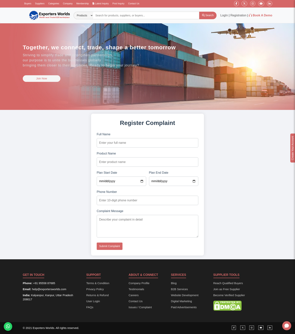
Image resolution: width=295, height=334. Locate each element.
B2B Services (179, 289)
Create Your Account (292, 148)
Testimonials (136, 289)
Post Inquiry (118, 3)
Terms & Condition (97, 283)
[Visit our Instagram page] (251, 328)
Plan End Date (158, 172)
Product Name (106, 153)
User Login (93, 301)
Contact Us (133, 3)
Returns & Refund (97, 295)
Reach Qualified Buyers (228, 283)
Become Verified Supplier (229, 295)
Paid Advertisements (184, 307)
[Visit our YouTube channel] (260, 328)
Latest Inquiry (101, 3)
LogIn (224, 15)
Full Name (103, 134)
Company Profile (139, 283)
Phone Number (107, 191)
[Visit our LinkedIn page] (270, 328)
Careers (134, 295)
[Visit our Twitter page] (242, 328)
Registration (238, 15)
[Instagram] (252, 3)
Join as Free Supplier (226, 289)
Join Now (41, 78)
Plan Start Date (107, 172)
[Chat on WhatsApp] (8, 327)
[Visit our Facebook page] (234, 328)
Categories (53, 3)
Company (67, 3)
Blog (174, 283)
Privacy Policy (95, 289)
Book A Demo (262, 15)
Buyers (27, 3)
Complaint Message (110, 211)
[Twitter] (244, 3)
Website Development (184, 295)
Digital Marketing (181, 301)
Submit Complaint (109, 246)
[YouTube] (261, 3)
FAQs (90, 307)
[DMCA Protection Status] (227, 305)
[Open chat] (286, 325)
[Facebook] (236, 3)
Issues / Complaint (140, 307)
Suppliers (39, 3)
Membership (82, 3)
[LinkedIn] (269, 3)
